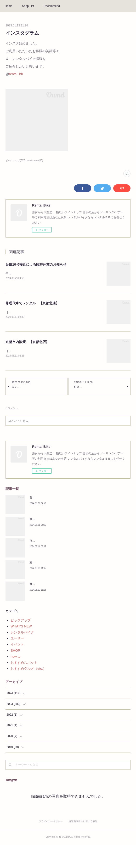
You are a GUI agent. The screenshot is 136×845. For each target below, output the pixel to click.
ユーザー (17, 639)
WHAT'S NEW (21, 627)
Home (8, 6)
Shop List (28, 6)
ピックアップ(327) (15, 160)
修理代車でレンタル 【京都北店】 (32, 303)
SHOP (15, 651)
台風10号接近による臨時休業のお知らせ (36, 264)
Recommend (52, 6)
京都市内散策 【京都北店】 (27, 342)
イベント (17, 645)
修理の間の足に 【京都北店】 (49, 585)
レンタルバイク (22, 633)
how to (15, 657)
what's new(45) (35, 160)
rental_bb (16, 74)
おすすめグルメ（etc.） (28, 669)
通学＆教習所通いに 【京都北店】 (52, 563)
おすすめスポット (24, 663)
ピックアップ (21, 621)
